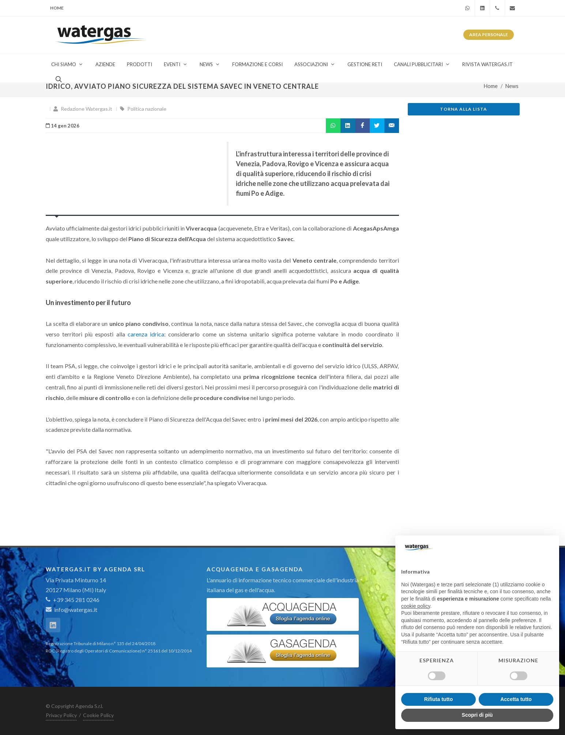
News (512, 86)
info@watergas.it (75, 609)
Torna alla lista (463, 109)
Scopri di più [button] (477, 715)
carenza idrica (146, 334)
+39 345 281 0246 (72, 599)
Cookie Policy (98, 715)
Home (57, 8)
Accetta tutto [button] (516, 699)
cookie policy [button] (415, 606)
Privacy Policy (61, 715)
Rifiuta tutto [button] (438, 699)
